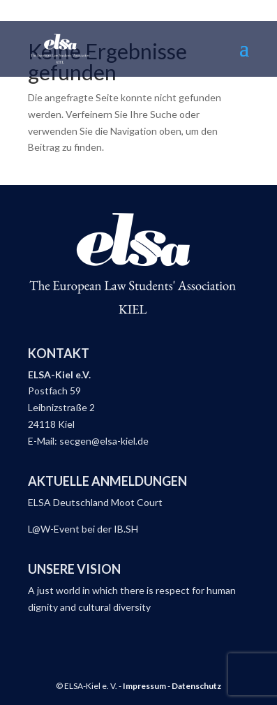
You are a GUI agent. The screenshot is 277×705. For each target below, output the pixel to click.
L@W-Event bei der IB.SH (83, 529)
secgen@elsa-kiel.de (104, 441)
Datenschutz (196, 686)
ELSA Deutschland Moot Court (95, 502)
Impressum (144, 686)
